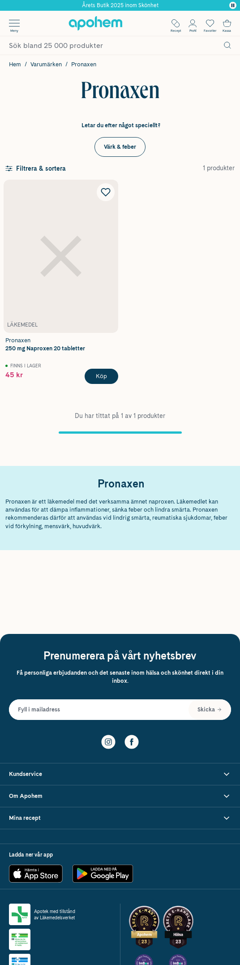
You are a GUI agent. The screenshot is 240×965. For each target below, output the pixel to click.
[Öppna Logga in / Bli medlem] (192, 23)
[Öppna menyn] (14, 23)
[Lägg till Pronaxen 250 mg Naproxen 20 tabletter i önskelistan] (106, 192)
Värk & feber (120, 146)
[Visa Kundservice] (120, 774)
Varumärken (46, 64)
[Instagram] (108, 741)
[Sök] (227, 45)
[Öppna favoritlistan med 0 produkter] (210, 23)
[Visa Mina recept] (120, 818)
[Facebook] (131, 741)
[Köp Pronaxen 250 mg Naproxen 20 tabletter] (101, 376)
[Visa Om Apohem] (120, 796)
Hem (15, 64)
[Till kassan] (227, 23)
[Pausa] (232, 5)
